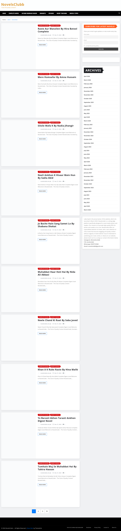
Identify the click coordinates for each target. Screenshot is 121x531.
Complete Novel (14, 13)
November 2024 (88, 136)
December (15, 19)
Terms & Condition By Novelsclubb (75, 527)
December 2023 (88, 176)
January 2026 (88, 87)
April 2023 (87, 206)
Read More (42, 44)
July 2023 (86, 195)
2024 (8, 19)
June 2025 (87, 110)
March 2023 (87, 210)
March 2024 (87, 165)
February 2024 (88, 169)
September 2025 (89, 102)
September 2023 (89, 187)
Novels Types (74, 13)
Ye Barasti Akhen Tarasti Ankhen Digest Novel (57, 419)
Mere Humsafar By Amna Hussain (57, 77)
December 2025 (88, 91)
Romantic (43, 13)
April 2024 (87, 162)
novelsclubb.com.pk (46, 35)
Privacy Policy (97, 527)
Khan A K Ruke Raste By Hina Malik (58, 369)
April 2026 (87, 76)
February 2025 (88, 124)
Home (4, 13)
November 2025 (88, 95)
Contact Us (106, 527)
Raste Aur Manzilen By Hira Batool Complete (57, 30)
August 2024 (87, 147)
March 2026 (87, 80)
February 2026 (88, 84)
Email (85, 40)
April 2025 (87, 117)
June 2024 (87, 154)
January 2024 (88, 173)
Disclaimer (88, 527)
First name (86, 34)
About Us (114, 527)
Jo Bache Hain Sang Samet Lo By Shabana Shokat (56, 225)
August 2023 (87, 191)
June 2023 (87, 199)
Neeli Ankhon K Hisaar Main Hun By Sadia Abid (56, 176)
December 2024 (88, 132)
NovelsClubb (12, 4)
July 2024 (86, 150)
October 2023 (88, 184)
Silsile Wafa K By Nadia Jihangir (56, 125)
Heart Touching (62, 13)
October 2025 (88, 98)
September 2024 (89, 143)
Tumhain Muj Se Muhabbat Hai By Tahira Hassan (57, 468)
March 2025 (87, 121)
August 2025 (87, 106)
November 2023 (88, 180)
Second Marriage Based (29, 13)
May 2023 (87, 202)
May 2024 (87, 158)
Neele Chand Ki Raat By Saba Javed (58, 320)
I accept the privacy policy (91, 46)
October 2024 (88, 139)
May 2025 (87, 113)
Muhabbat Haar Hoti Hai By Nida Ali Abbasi (56, 273)
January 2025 (88, 128)
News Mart (30, 528)
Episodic (51, 13)
